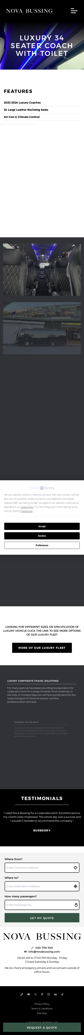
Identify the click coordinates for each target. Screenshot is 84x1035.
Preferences (42, 545)
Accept (42, 526)
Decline (42, 536)
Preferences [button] (26, 511)
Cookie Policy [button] (27, 507)
